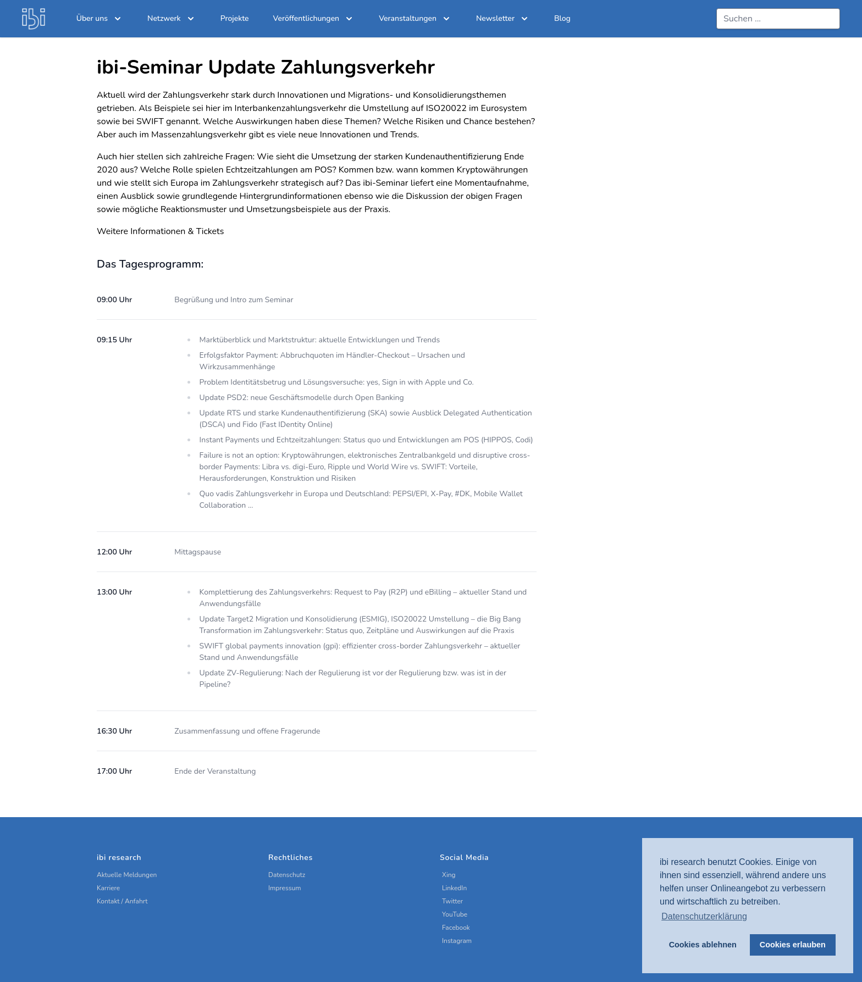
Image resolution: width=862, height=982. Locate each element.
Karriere (108, 888)
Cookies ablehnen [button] (703, 944)
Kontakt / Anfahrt (122, 901)
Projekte (234, 18)
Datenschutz (286, 874)
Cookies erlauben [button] (793, 944)
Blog (562, 18)
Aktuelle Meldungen (127, 874)
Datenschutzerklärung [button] (704, 916)
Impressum (284, 888)
